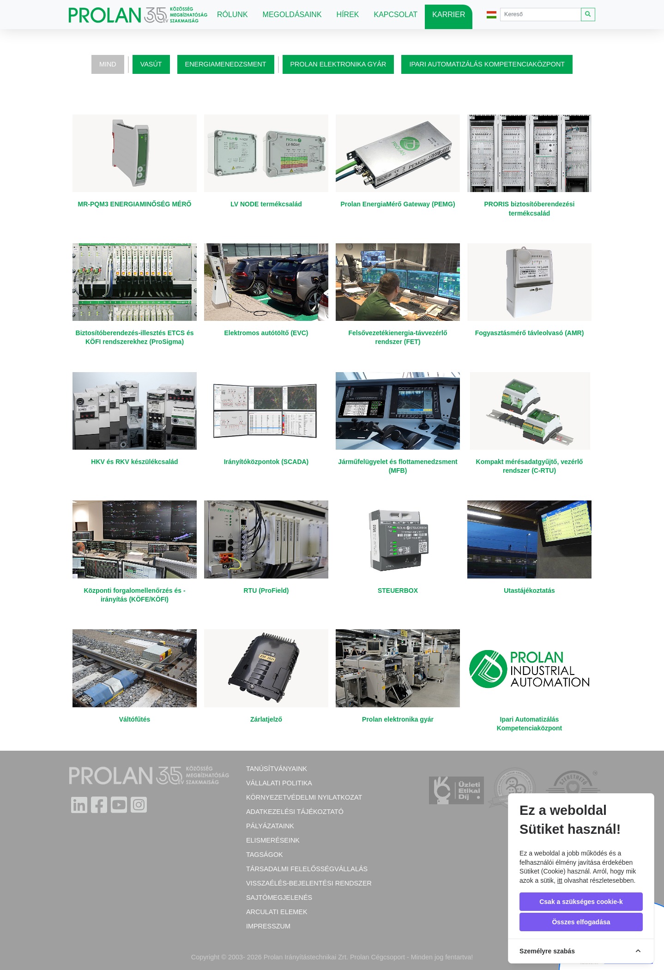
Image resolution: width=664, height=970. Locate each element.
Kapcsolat (396, 14)
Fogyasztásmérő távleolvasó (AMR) (529, 333)
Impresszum (268, 926)
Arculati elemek (276, 912)
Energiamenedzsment (225, 64)
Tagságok (264, 854)
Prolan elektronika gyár (338, 64)
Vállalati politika (279, 783)
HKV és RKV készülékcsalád (134, 461)
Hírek (348, 14)
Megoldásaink (292, 14)
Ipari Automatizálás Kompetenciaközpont (487, 64)
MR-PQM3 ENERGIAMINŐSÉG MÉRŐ (135, 204)
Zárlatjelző (266, 719)
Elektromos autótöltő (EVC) (266, 333)
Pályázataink (270, 826)
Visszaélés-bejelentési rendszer (309, 883)
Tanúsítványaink (276, 768)
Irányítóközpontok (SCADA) (266, 461)
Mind (107, 64)
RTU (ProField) (266, 590)
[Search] (540, 14)
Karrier (448, 14)
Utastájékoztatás (529, 590)
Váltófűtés (135, 719)
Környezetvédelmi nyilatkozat (304, 797)
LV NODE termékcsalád (266, 204)
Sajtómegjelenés (279, 897)
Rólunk (232, 14)
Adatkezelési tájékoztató (295, 811)
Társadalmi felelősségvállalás (307, 869)
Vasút (151, 64)
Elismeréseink (273, 840)
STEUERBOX (398, 590)
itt (559, 880)
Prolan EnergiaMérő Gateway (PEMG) (397, 204)
